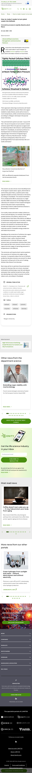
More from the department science (16, 421)
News (3, 633)
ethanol (22, 51)
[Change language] (24, 9)
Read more (6, 472)
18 (19, 415)
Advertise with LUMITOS (15, 748)
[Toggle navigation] (30, 9)
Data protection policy (16, 768)
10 (23, 413)
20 (22, 415)
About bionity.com (16, 755)
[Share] (21, 9)
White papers (5, 651)
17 (17, 415)
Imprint (6, 765)
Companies (4, 639)
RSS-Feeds (4, 669)
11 (25, 413)
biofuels (12, 51)
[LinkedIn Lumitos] (16, 742)
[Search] (18, 9)
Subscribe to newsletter (14, 460)
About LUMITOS (15, 752)
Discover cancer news (16, 622)
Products (4, 645)
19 (21, 415)
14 (12, 415)
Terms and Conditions (18, 765)
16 (19, 598)
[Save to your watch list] (26, 9)
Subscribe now (16, 695)
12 (9, 415)
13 (10, 415)
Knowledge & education (9, 663)
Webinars (4, 657)
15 (14, 415)
